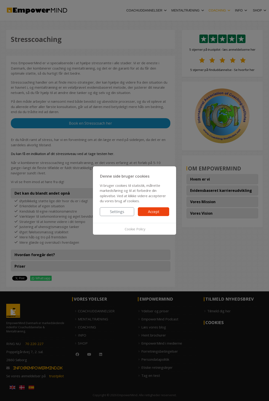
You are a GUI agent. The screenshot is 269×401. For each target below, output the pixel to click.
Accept (153, 211)
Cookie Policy (135, 229)
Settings (117, 211)
